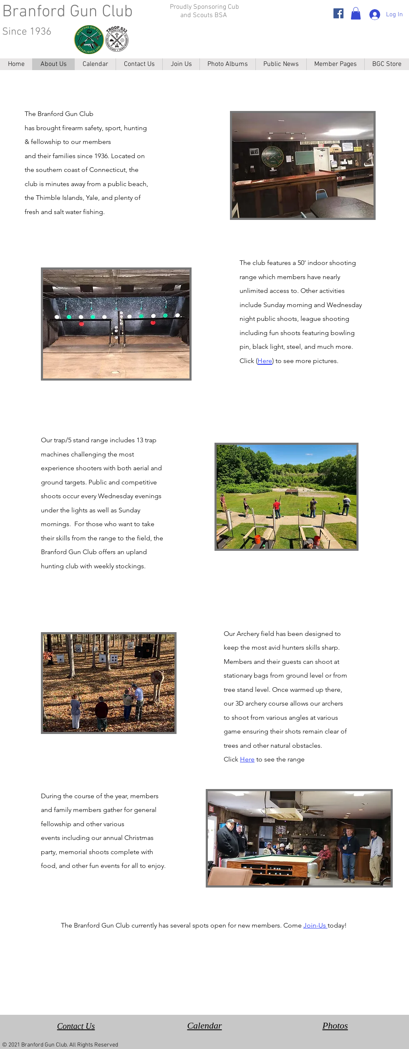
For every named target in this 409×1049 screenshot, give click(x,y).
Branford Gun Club (67, 12)
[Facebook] (338, 13)
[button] (356, 13)
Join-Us (315, 925)
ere (250, 759)
